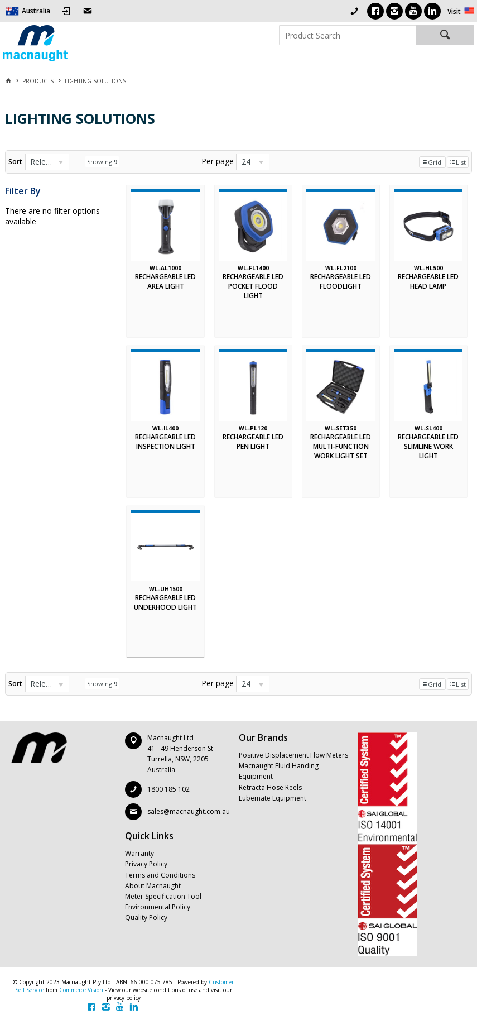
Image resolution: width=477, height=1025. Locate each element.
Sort (15, 161)
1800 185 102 (168, 789)
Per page (217, 161)
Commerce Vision (81, 990)
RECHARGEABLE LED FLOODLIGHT (340, 281)
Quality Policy (146, 917)
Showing (102, 161)
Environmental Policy (157, 907)
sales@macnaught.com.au (188, 811)
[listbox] (47, 162)
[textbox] (347, 35)
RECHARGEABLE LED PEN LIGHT (253, 441)
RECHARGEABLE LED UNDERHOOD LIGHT (165, 602)
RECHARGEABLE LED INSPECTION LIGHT (165, 441)
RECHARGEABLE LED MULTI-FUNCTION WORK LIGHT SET (340, 446)
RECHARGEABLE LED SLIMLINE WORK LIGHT (428, 446)
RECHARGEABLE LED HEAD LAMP (428, 281)
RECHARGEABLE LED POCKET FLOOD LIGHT (253, 286)
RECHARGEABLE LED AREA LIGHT (165, 281)
